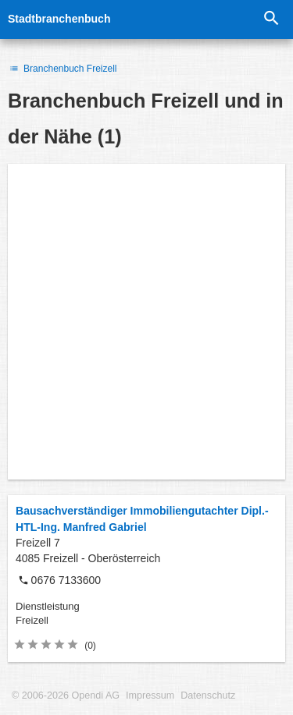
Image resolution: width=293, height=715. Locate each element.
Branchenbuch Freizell (62, 68)
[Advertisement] (146, 321)
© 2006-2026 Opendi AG (66, 695)
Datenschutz (207, 695)
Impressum (150, 695)
